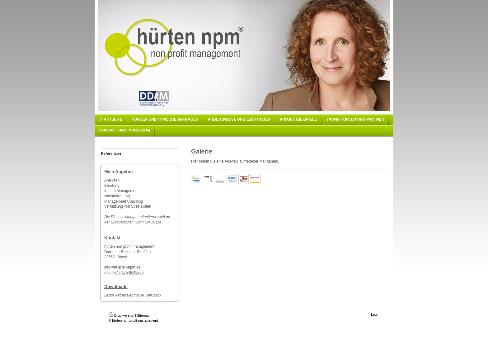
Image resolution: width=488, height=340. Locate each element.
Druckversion (121, 315)
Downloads (116, 286)
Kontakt (112, 237)
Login (375, 314)
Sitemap (143, 315)
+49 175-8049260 (128, 272)
